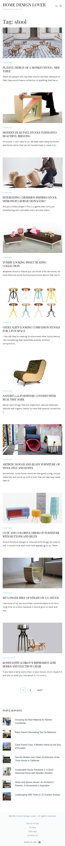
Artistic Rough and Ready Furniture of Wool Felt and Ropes (31, 466)
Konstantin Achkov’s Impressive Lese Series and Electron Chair (29, 664)
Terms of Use (32, 823)
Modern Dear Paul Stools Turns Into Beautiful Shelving (30, 134)
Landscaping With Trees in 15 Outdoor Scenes (37, 795)
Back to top (30, 842)
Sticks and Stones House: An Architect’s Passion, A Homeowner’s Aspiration (34, 784)
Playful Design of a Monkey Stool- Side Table (31, 69)
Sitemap (32, 831)
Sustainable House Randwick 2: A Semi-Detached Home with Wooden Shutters (34, 771)
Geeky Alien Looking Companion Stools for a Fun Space (31, 329)
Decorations (9, 658)
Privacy (32, 827)
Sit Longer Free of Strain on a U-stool (31, 598)
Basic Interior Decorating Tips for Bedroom (35, 732)
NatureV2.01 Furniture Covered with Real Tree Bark (29, 397)
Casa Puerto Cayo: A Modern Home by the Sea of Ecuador (38, 746)
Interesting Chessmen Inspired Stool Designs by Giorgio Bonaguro (30, 199)
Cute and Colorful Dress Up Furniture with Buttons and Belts (31, 534)
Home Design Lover (24, 4)
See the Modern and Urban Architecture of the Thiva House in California (37, 759)
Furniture (7, 63)
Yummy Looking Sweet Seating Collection (24, 264)
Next (40, 690)
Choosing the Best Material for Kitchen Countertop (33, 721)
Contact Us (32, 835)
